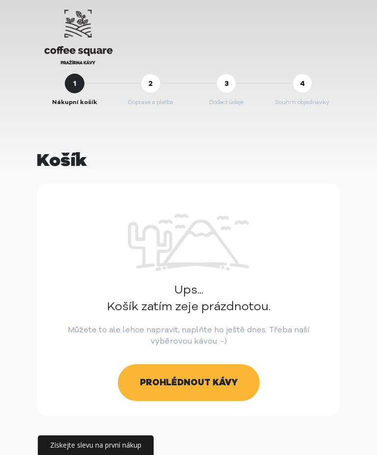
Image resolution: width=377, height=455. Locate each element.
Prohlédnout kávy (189, 382)
